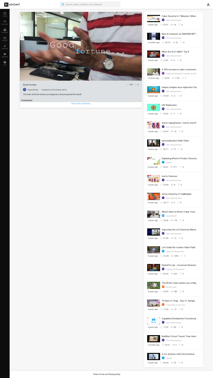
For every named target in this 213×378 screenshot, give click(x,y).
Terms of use (99, 374)
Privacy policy (114, 374)
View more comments (80, 103)
